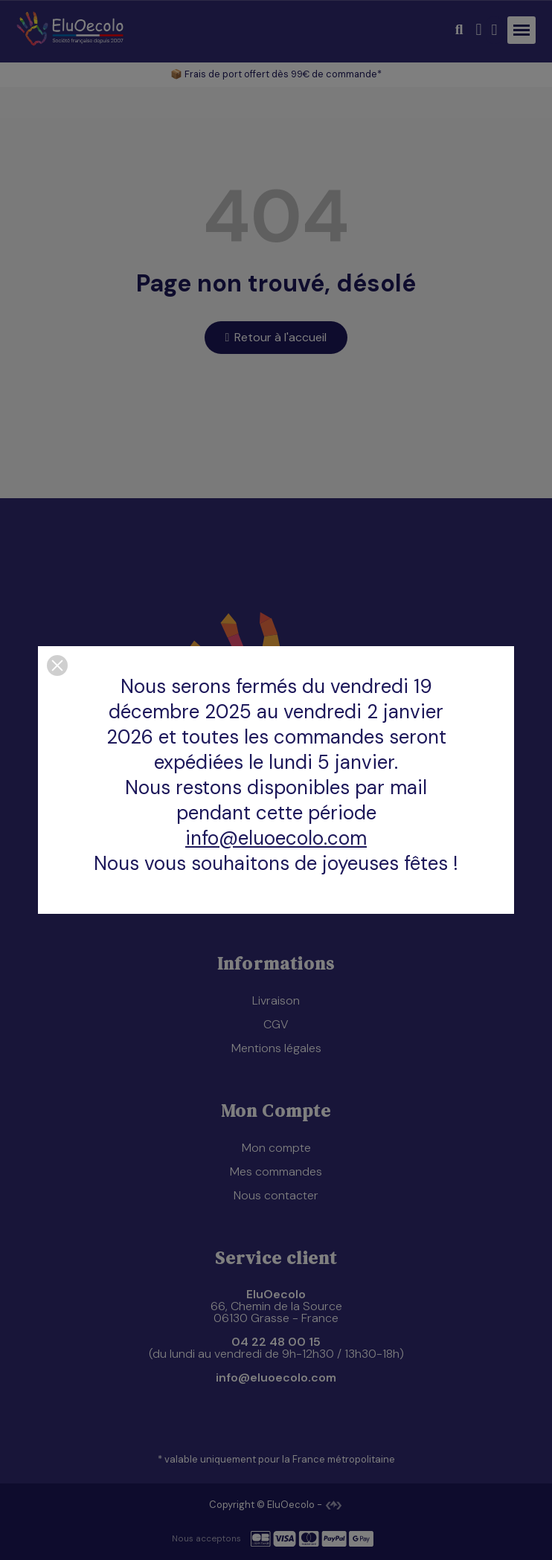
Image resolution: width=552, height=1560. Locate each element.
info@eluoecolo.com (276, 838)
